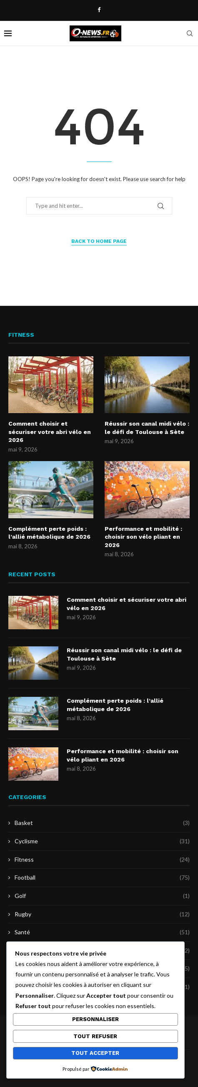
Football (102, 877)
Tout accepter (95, 1053)
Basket (102, 823)
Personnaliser (95, 1019)
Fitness (102, 859)
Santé (102, 932)
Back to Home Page (99, 241)
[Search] (189, 33)
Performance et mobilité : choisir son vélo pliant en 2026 (143, 536)
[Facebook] (99, 9)
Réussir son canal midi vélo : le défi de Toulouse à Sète (147, 427)
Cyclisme (102, 841)
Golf (102, 896)
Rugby (102, 914)
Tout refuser (95, 1036)
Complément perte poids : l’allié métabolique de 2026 (49, 532)
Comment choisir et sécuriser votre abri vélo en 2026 (49, 431)
